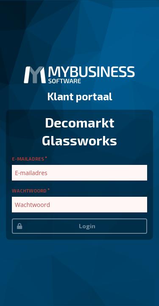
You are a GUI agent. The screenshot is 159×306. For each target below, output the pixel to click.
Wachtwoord (29, 190)
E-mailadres (28, 159)
